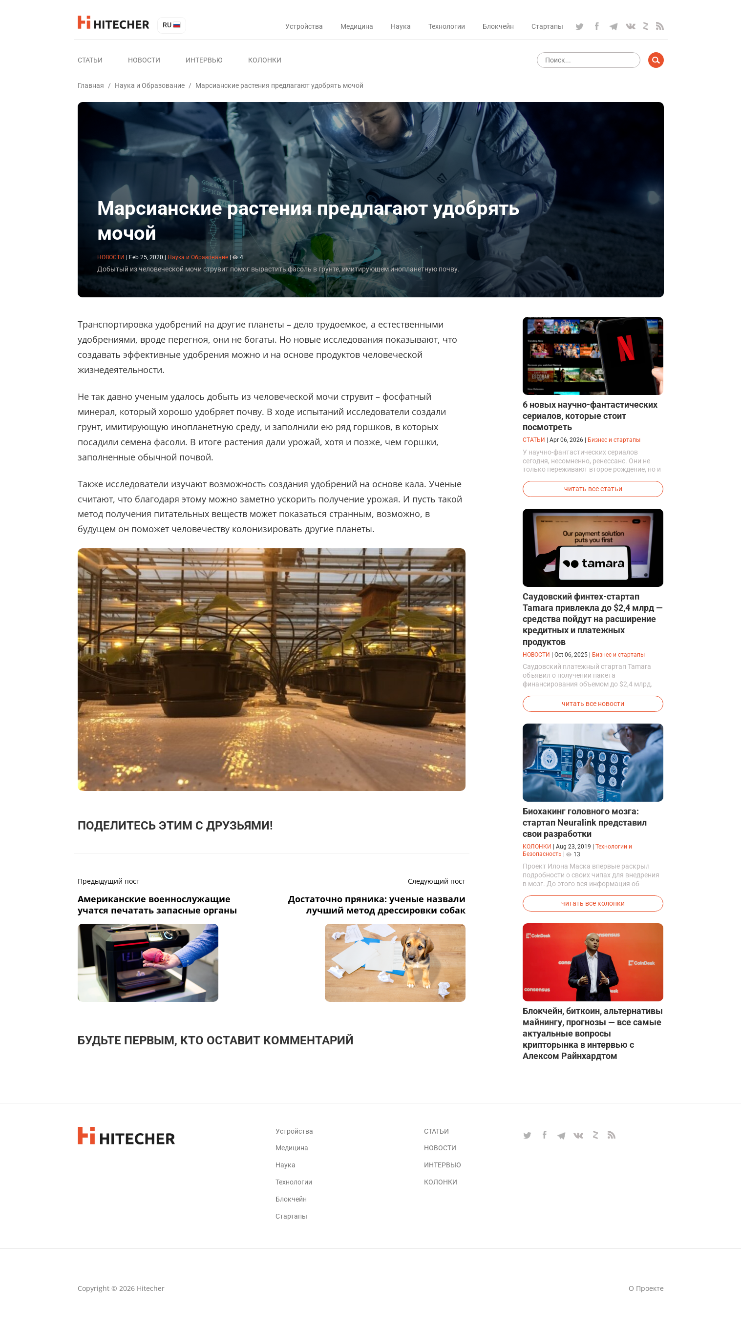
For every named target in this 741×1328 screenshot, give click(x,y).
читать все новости (593, 703)
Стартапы (547, 26)
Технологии (446, 26)
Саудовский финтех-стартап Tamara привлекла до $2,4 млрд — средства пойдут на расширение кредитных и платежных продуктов (593, 618)
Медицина (356, 26)
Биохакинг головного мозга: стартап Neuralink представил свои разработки (585, 822)
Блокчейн (498, 26)
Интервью (204, 60)
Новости (144, 60)
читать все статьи (593, 489)
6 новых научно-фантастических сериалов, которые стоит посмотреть (590, 415)
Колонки (264, 60)
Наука (401, 26)
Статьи (90, 60)
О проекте (646, 1288)
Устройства (304, 26)
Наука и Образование (150, 85)
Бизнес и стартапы (614, 439)
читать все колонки (593, 903)
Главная (91, 85)
